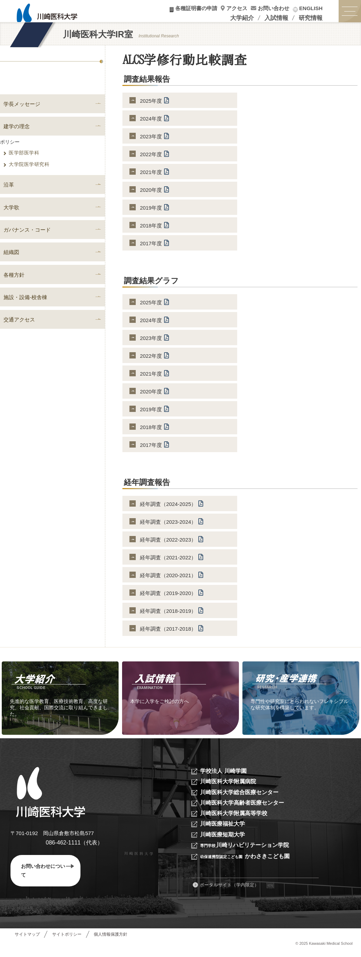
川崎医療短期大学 (224, 841)
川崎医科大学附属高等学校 (235, 819)
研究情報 (311, 18)
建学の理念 (16, 133)
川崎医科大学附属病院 (230, 788)
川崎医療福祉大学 (224, 830)
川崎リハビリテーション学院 (247, 852)
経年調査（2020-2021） (172, 581)
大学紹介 (242, 18)
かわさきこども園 (248, 863)
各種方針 (13, 284)
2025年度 (154, 106)
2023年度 (154, 142)
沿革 (8, 192)
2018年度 (154, 231)
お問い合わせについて (47, 876)
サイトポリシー (67, 940)
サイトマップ (27, 940)
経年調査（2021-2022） (172, 563)
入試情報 (276, 18)
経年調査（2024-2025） (172, 509)
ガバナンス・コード (27, 238)
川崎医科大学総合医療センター (241, 798)
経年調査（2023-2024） (172, 527)
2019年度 (154, 213)
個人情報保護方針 (111, 940)
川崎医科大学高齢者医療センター (244, 809)
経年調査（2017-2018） (172, 634)
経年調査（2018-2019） (172, 616)
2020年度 (154, 195)
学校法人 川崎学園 (224, 777)
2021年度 (154, 177)
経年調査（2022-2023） (172, 545)
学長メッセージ (21, 110)
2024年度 (154, 124)
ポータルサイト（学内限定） (229, 891)
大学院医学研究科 (26, 171)
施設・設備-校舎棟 (25, 306)
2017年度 (154, 249)
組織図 (11, 260)
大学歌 (11, 215)
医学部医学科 (21, 160)
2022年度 (154, 160)
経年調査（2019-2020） (172, 598)
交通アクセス (19, 329)
